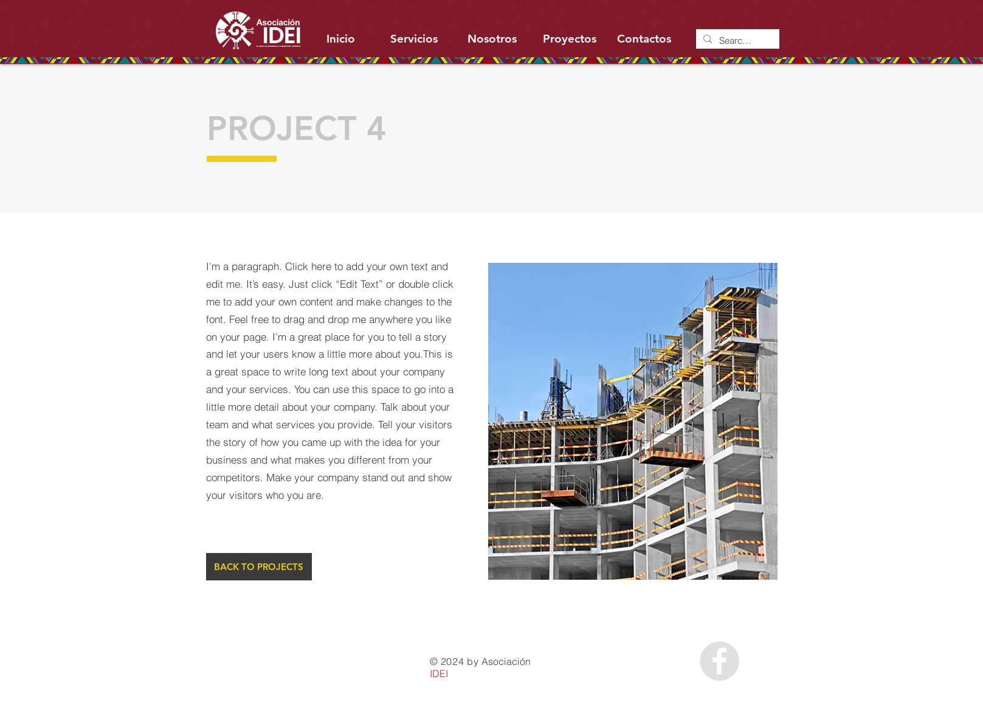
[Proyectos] (570, 39)
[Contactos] (644, 39)
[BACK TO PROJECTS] (259, 566)
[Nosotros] (492, 39)
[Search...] (736, 40)
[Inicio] (340, 39)
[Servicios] (414, 39)
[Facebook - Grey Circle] (719, 661)
